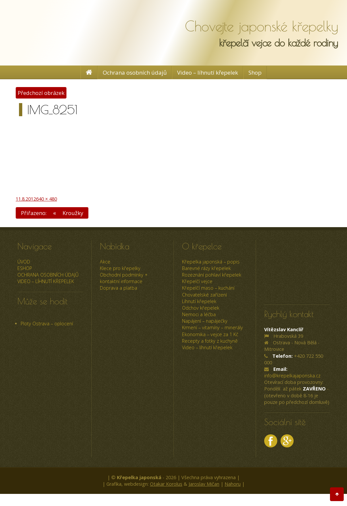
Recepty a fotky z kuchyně (210, 341)
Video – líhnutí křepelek (207, 72)
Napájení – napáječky (205, 321)
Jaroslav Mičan (204, 484)
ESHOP (24, 268)
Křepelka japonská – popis (211, 262)
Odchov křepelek (200, 308)
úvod (23, 262)
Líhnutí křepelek (199, 301)
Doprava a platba (118, 288)
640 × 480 (46, 199)
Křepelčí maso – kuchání (208, 288)
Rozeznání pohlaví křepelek (211, 275)
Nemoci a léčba (199, 314)
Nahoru (233, 484)
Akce (105, 262)
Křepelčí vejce (197, 281)
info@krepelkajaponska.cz (292, 375)
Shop (255, 72)
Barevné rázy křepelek (206, 268)
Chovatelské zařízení (204, 295)
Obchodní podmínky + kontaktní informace (124, 278)
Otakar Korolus (166, 484)
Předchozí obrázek (41, 93)
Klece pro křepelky (120, 268)
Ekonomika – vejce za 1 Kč (210, 334)
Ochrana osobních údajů (135, 72)
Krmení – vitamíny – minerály (212, 327)
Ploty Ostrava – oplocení (47, 323)
